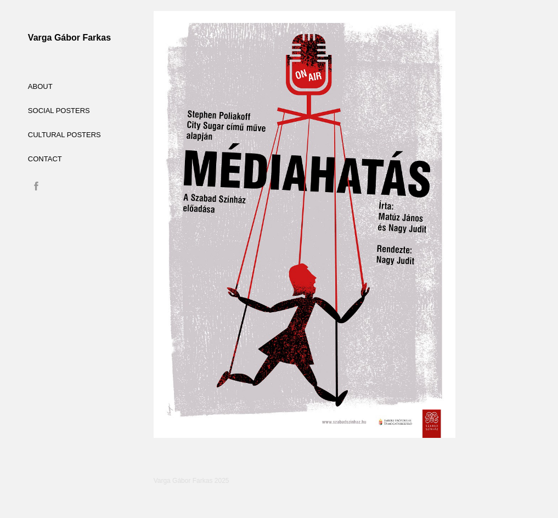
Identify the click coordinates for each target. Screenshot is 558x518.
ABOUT (40, 86)
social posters (59, 110)
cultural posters (64, 135)
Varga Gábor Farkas (69, 37)
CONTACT (45, 159)
